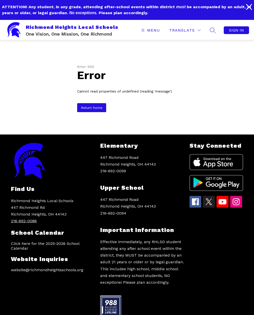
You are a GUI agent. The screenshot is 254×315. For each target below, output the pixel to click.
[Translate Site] (185, 30)
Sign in (236, 30)
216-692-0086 (24, 221)
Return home (91, 108)
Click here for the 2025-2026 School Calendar (45, 246)
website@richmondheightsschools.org (47, 270)
